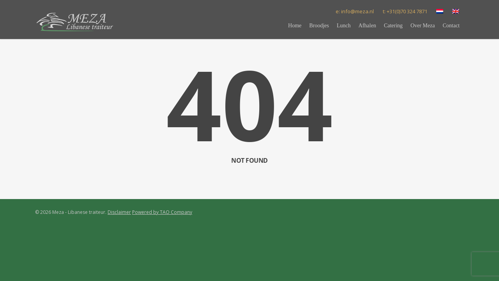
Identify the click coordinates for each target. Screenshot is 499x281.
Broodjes (319, 25)
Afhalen (367, 25)
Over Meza (423, 25)
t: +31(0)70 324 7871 (405, 11)
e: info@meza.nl (355, 11)
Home (294, 25)
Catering (393, 25)
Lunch (344, 25)
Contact (451, 25)
